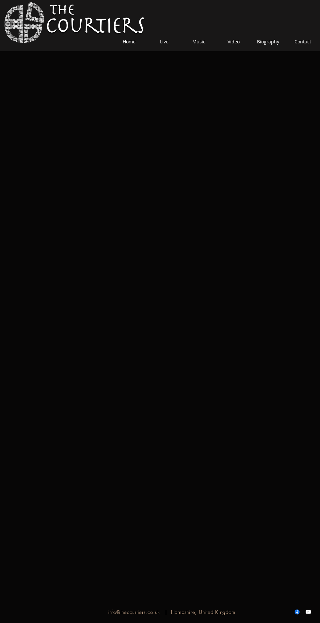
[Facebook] (297, 612)
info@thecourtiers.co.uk (134, 612)
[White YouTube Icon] (308, 612)
